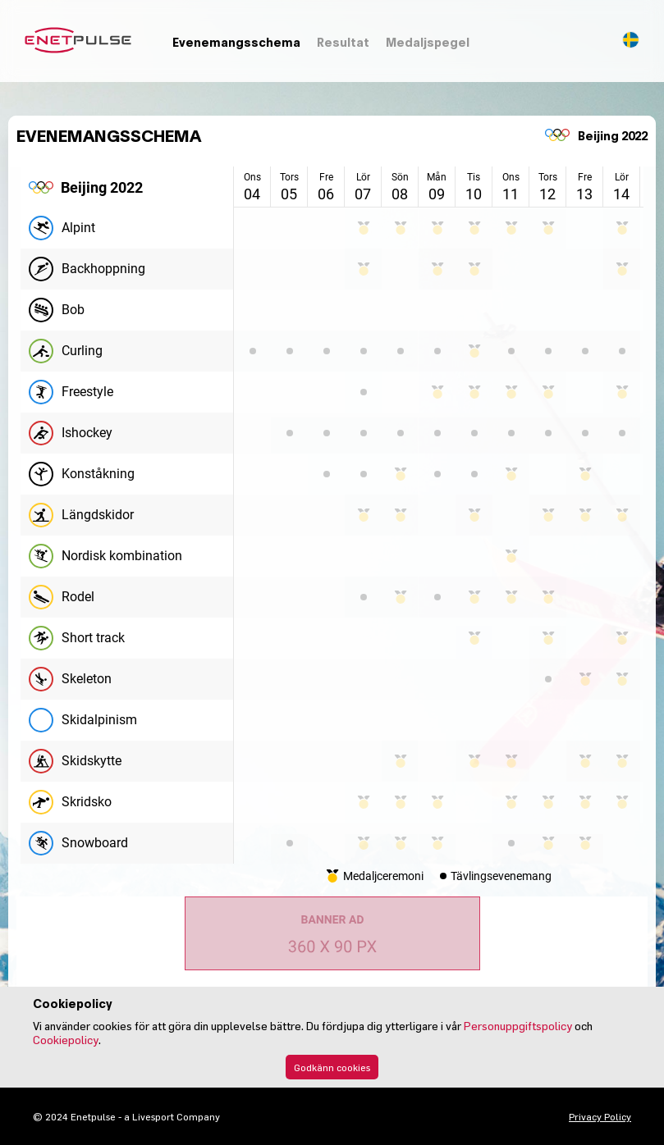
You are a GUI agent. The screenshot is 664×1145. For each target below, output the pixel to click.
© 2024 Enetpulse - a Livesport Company (126, 1116)
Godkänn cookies (332, 1067)
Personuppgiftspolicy (518, 1026)
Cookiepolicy (65, 1040)
